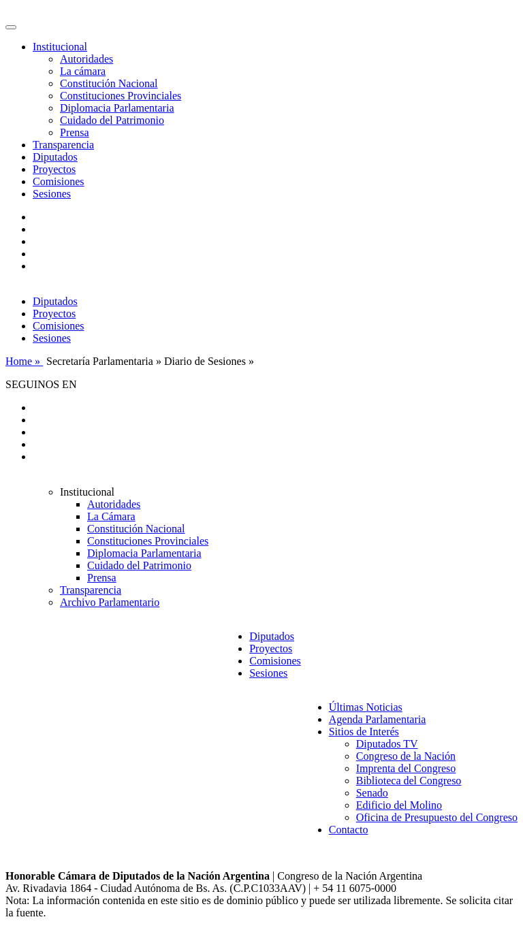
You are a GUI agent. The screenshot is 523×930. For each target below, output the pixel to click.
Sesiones (52, 193)
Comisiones (58, 181)
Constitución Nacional (109, 83)
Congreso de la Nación (406, 756)
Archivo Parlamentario (109, 602)
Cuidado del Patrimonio (112, 120)
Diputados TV (387, 744)
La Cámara (111, 516)
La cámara (83, 71)
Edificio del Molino (399, 805)
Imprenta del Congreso (406, 768)
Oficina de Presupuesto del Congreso (437, 817)
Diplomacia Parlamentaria (117, 108)
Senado (372, 793)
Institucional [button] (60, 46)
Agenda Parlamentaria (377, 719)
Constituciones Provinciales (120, 95)
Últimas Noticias (365, 707)
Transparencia (63, 144)
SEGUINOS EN (40, 384)
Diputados (55, 157)
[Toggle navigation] (10, 27)
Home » (24, 361)
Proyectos (54, 169)
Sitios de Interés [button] (364, 731)
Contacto (348, 829)
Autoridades (86, 59)
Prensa (74, 132)
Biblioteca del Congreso (409, 780)
